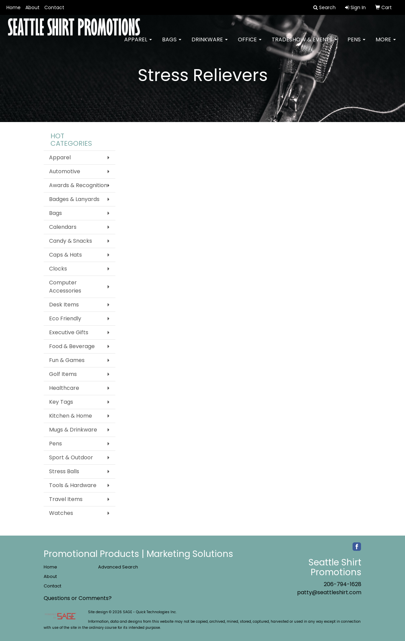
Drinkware (210, 44)
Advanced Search (118, 567)
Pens (356, 44)
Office (250, 44)
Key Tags (61, 402)
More (386, 44)
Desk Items (64, 304)
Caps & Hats (65, 255)
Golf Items (63, 374)
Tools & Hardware (72, 485)
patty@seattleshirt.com (329, 592)
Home (13, 7)
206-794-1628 (342, 584)
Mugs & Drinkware (73, 430)
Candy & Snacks (70, 241)
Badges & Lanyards (74, 199)
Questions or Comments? (78, 598)
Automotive (64, 171)
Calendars (62, 227)
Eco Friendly (65, 318)
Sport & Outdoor (71, 457)
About (32, 7)
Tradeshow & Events (304, 44)
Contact (54, 7)
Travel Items (66, 499)
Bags (171, 44)
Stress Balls (64, 471)
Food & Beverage (72, 346)
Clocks (58, 269)
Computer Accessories (65, 287)
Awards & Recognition (78, 185)
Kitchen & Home (70, 416)
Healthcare (64, 388)
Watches (61, 513)
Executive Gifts (68, 332)
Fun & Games (67, 360)
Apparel (138, 44)
